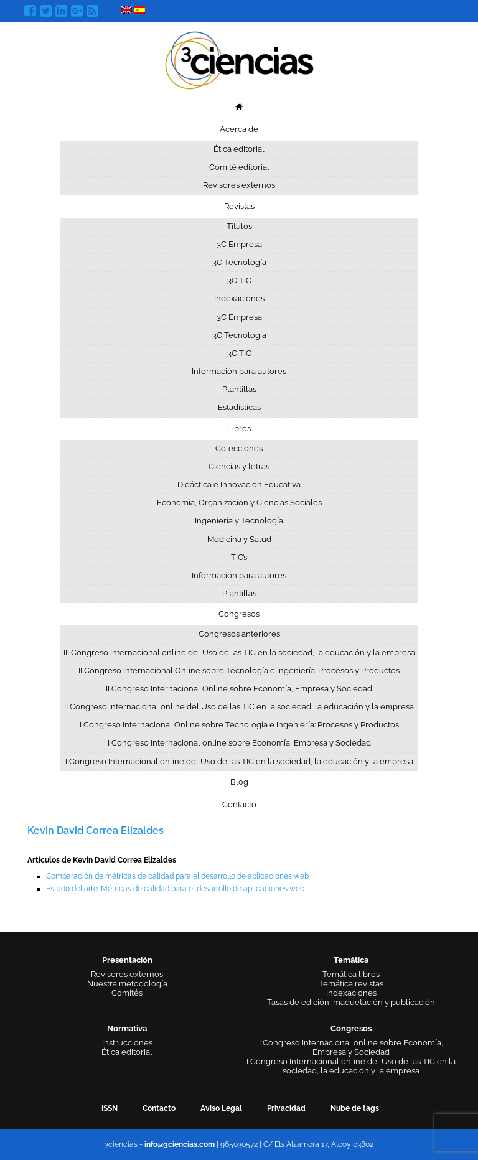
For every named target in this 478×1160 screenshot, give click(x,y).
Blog (239, 782)
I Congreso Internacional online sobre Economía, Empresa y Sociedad (239, 742)
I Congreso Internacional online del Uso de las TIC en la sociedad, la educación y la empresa (239, 761)
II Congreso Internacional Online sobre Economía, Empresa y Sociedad (239, 688)
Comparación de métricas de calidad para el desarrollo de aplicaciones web (177, 876)
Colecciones (239, 448)
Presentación (127, 960)
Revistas (239, 206)
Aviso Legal (221, 1108)
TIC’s (239, 557)
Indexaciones (239, 298)
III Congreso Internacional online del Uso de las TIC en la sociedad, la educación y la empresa (239, 652)
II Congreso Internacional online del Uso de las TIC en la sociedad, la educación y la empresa (239, 706)
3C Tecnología (239, 262)
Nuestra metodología (127, 983)
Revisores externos (239, 185)
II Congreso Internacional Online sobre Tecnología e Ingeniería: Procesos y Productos (239, 670)
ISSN (109, 1108)
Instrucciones (127, 1042)
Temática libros (351, 974)
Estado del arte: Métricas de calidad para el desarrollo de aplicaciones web (175, 888)
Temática (351, 960)
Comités (127, 993)
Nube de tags (354, 1108)
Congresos (239, 614)
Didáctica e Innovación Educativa (239, 484)
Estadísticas (239, 407)
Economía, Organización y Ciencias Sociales (239, 502)
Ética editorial (239, 149)
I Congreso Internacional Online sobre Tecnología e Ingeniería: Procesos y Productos (239, 724)
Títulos (239, 226)
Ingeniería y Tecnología (239, 520)
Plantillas (239, 389)
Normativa (127, 1028)
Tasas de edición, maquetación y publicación (351, 1002)
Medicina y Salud (239, 539)
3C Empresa (239, 244)
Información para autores (239, 371)
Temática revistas (351, 983)
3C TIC (239, 280)
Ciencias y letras (239, 466)
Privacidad (286, 1108)
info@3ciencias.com (179, 1144)
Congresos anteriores (239, 633)
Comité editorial (239, 167)
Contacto (239, 804)
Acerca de (239, 129)
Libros (239, 428)
